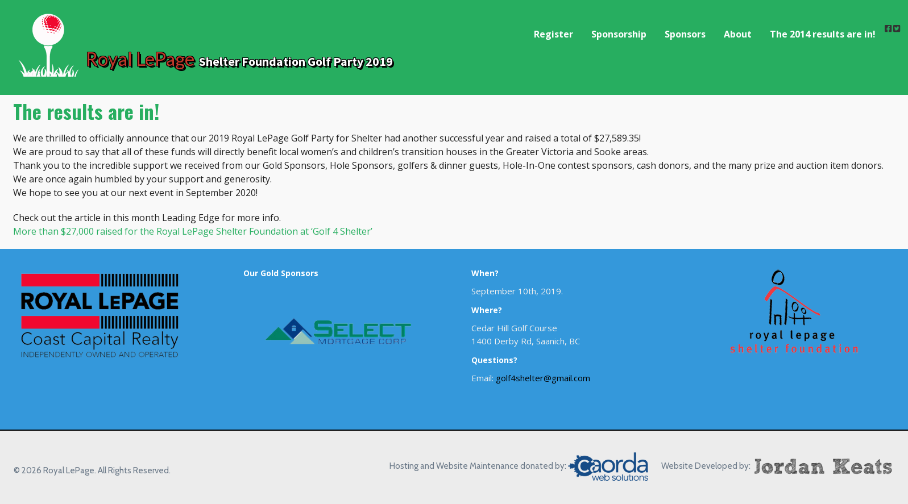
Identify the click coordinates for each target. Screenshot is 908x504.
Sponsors (685, 34)
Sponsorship (618, 34)
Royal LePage (140, 58)
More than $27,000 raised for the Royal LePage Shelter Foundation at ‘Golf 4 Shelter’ (192, 231)
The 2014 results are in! (823, 34)
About (738, 34)
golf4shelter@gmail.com (543, 378)
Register (553, 34)
